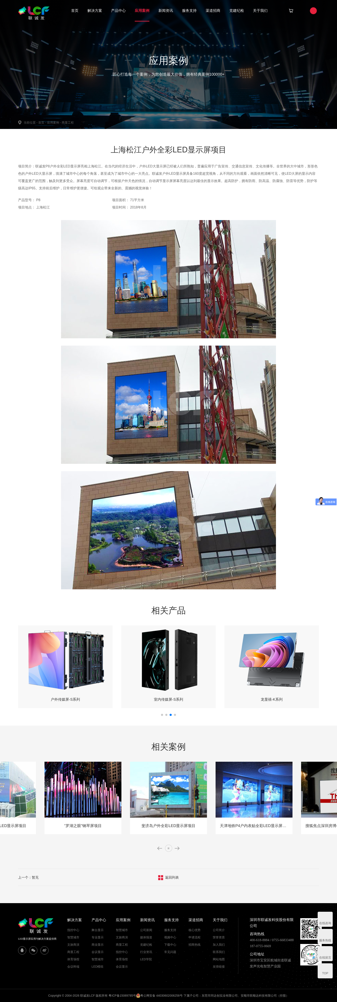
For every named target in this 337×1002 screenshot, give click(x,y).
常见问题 (170, 952)
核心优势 (194, 930)
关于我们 (260, 11)
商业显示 (98, 944)
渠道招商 (213, 11)
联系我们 (219, 952)
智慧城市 (73, 937)
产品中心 (118, 11)
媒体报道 (146, 937)
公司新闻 (146, 930)
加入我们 (219, 944)
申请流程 (194, 937)
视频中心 (170, 937)
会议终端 (73, 966)
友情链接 (219, 966)
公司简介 (219, 930)
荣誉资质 (219, 937)
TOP (325, 973)
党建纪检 (236, 11)
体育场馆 (73, 959)
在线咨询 (325, 923)
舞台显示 (98, 930)
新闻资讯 (165, 11)
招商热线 (194, 944)
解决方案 (94, 11)
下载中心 (170, 944)
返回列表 (172, 877)
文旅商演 (73, 944)
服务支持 (189, 11)
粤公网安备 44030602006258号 (159, 995)
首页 (74, 11)
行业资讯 (146, 952)
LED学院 (146, 959)
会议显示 (98, 952)
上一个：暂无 (28, 877)
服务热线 (325, 940)
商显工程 (68, 122)
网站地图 (219, 959)
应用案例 (142, 11)
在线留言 (325, 957)
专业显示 (98, 937)
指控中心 (73, 930)
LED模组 (97, 966)
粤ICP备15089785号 (122, 995)
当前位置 (31, 122)
